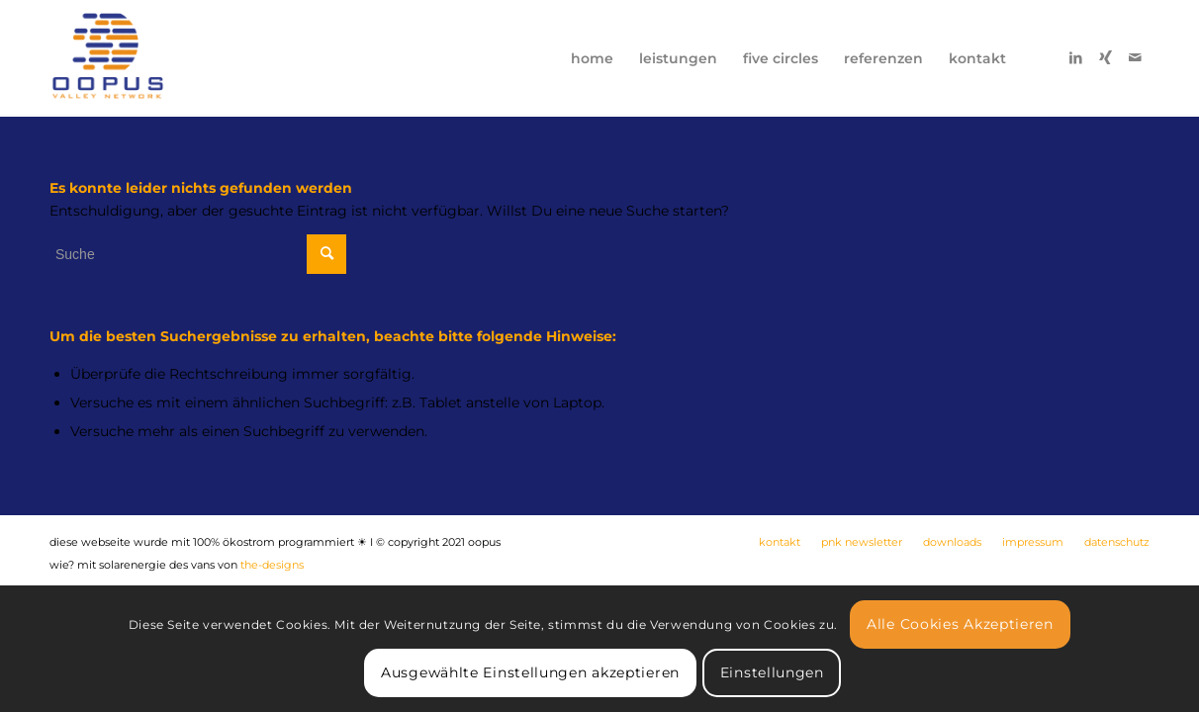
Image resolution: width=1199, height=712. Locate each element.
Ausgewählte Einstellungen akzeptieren (530, 672)
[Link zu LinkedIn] (1075, 57)
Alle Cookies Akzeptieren (960, 624)
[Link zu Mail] (1135, 57)
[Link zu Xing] (1105, 57)
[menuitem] (592, 58)
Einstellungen (772, 672)
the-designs (272, 565)
